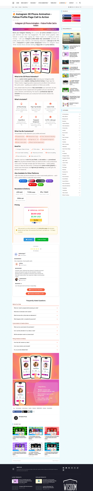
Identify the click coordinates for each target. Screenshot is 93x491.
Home (17, 2)
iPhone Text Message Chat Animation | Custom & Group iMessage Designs (74, 54)
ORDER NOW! (39, 408)
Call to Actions (25, 408)
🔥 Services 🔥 (62, 2)
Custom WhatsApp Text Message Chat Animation (75, 47)
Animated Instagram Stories (74, 103)
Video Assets (24, 2)
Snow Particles (71, 176)
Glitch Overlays (71, 144)
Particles (71, 169)
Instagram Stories (71, 158)
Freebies (71, 142)
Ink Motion (71, 153)
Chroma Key (71, 128)
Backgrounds (71, 119)
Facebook (23, 180)
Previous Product (17, 460)
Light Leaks (71, 160)
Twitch (49, 180)
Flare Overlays (71, 137)
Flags (71, 135)
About (16, 7)
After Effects (71, 116)
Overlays (44, 408)
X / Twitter (40, 180)
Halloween (71, 146)
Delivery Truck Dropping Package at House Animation (75, 75)
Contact (71, 2)
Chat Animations (71, 125)
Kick (40, 184)
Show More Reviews (35, 289)
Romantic (71, 174)
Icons (71, 151)
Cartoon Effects (71, 123)
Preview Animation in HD (36, 293)
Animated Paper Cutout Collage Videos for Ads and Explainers (75, 97)
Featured (34, 408)
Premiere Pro (71, 172)
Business (71, 121)
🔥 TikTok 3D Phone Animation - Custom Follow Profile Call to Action (52, 453)
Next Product (55, 460)
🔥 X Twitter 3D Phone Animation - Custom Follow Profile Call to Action (35, 453)
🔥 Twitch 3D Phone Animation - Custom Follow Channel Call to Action (20, 453)
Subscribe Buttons (71, 185)
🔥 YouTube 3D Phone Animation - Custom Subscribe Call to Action (52, 437)
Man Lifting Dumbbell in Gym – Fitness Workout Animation (75, 61)
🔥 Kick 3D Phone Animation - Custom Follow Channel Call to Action (19, 437)
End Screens (71, 132)
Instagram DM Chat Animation (25, 486)
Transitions (71, 190)
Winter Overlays (71, 195)
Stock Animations (43, 2)
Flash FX (71, 139)
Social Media (49, 408)
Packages (33, 2)
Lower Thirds (71, 162)
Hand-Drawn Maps (71, 149)
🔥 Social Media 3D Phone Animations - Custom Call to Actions (35, 437)
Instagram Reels (71, 155)
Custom (30, 408)
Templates (53, 2)
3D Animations (19, 11)
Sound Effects (71, 181)
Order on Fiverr (41, 239)
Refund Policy (25, 7)
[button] (77, 3)
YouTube (33, 184)
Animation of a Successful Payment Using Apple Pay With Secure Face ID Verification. (49, 481)
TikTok (31, 180)
